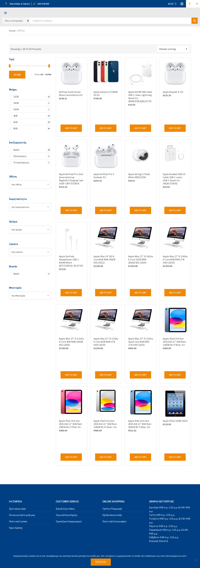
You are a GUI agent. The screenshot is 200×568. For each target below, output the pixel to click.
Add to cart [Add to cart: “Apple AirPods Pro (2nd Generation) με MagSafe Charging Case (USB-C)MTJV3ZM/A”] (71, 210)
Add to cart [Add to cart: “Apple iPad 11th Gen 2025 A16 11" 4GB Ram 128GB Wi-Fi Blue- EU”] (175, 375)
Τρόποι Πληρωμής (112, 508)
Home (12, 30)
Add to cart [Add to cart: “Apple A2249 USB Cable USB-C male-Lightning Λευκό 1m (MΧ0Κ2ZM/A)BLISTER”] (140, 128)
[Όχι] (196, 560)
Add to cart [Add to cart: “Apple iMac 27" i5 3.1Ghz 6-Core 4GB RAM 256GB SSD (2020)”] (71, 375)
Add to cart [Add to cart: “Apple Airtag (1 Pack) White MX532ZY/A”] (140, 210)
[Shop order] (173, 49)
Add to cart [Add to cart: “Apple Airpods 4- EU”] (175, 128)
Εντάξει (100, 562)
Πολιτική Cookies (18, 521)
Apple (16, 149)
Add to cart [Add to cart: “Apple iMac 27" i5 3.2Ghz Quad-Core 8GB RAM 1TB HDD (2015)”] (140, 375)
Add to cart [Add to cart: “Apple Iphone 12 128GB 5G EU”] (106, 128)
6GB (15, 122)
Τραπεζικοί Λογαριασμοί (69, 521)
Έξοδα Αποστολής (112, 515)
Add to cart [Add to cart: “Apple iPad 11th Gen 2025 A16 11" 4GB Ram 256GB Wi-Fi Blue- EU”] (140, 457)
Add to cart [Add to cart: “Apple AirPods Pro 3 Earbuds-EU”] (106, 210)
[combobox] (30, 184)
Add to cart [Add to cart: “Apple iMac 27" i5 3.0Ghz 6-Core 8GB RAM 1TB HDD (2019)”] (175, 292)
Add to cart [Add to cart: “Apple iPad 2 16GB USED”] (175, 457)
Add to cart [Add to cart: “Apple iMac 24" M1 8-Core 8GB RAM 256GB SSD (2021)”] (106, 292)
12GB (16, 96)
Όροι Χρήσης (16, 527)
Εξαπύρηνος (20, 156)
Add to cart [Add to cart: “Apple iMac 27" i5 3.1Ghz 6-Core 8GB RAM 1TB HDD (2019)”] (106, 375)
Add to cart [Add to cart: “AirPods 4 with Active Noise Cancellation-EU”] (71, 128)
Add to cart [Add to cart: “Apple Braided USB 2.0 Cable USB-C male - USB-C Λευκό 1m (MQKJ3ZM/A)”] (175, 210)
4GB (15, 115)
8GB (15, 128)
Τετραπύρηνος (21, 162)
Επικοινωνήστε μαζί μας (22, 515)
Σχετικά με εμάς (17, 508)
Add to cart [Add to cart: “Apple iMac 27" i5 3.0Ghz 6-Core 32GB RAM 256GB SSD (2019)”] (140, 292)
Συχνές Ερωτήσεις (65, 508)
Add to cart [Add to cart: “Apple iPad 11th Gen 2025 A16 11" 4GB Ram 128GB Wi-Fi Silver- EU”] (106, 457)
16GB (16, 102)
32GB (16, 109)
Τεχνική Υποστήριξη (66, 515)
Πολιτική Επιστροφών (114, 521)
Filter (17, 74)
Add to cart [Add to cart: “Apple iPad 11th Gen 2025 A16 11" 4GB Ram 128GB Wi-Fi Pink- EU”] (71, 457)
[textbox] (30, 184)
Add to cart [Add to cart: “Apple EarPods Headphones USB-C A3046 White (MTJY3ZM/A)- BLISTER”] (71, 292)
